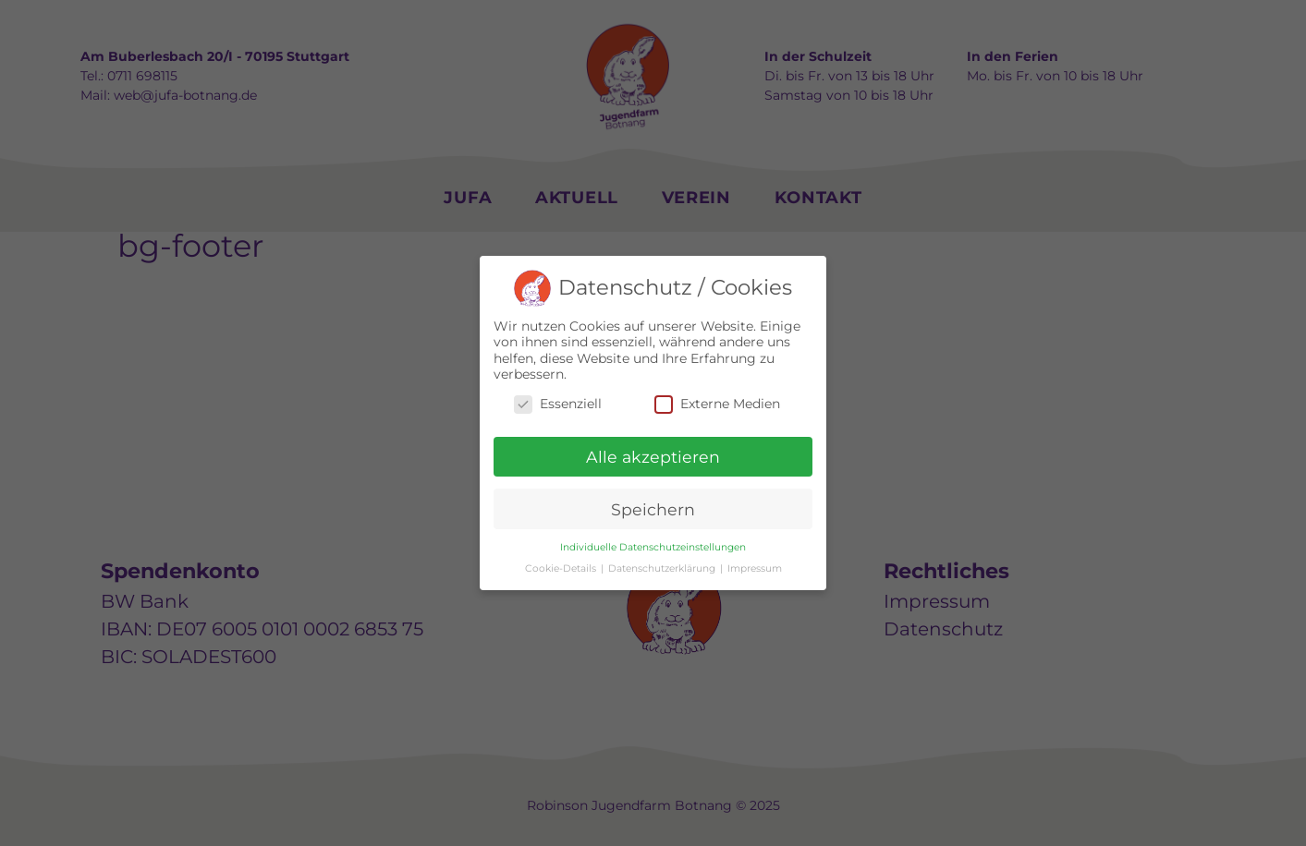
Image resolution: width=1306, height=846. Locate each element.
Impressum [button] (754, 568)
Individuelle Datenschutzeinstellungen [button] (653, 547)
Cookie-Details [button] (562, 568)
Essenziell (558, 404)
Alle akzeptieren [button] (653, 456)
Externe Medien (717, 404)
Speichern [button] (653, 509)
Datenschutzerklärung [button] (663, 568)
